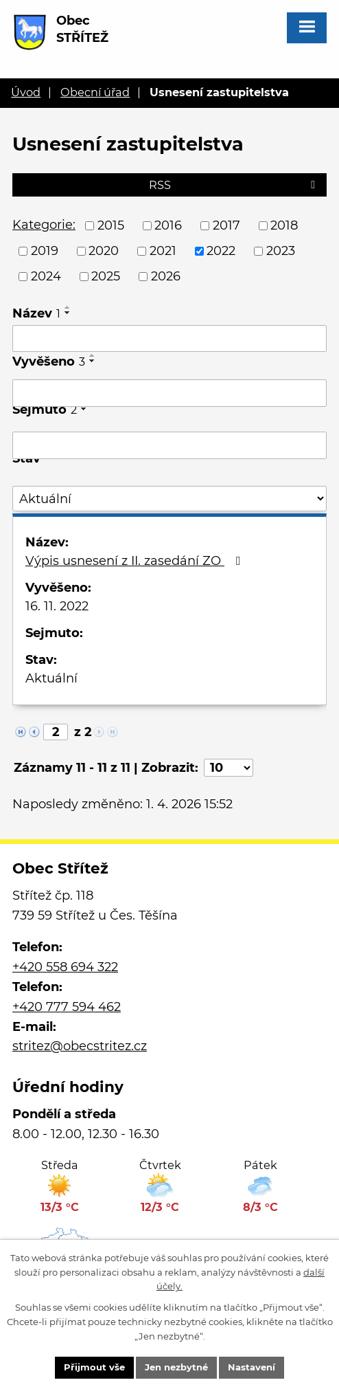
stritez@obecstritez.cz (79, 1046)
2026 (165, 276)
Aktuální (51, 678)
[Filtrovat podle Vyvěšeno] (169, 393)
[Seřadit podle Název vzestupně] (67, 307)
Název (36, 313)
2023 (280, 250)
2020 (104, 250)
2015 (110, 225)
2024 (46, 276)
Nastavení (251, 1367)
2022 (221, 250)
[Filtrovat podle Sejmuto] (169, 445)
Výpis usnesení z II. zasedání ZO (135, 560)
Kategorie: (43, 224)
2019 (44, 250)
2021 (163, 250)
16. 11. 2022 (57, 606)
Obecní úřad (95, 92)
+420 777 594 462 (66, 1006)
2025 (105, 276)
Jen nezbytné (176, 1367)
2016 (168, 225)
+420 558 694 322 (65, 967)
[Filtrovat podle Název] (169, 339)
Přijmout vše (94, 1367)
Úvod (25, 92)
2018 (284, 225)
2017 (226, 225)
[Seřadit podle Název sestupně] (67, 312)
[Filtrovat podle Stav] (169, 498)
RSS (234, 185)
